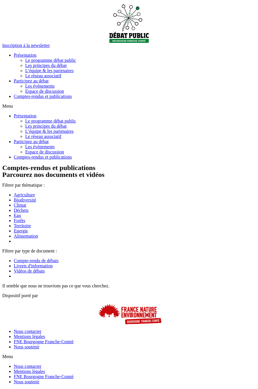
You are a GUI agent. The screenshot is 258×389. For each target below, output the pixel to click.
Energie (21, 230)
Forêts (19, 220)
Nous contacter (27, 331)
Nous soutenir (26, 346)
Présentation (25, 55)
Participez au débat (31, 80)
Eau (17, 215)
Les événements (40, 86)
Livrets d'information (33, 265)
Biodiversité (25, 200)
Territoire (22, 225)
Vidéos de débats (29, 270)
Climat (20, 205)
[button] (26, 45)
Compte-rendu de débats (36, 260)
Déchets (21, 210)
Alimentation (26, 236)
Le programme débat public (50, 60)
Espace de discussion (44, 91)
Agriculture (24, 194)
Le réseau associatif (43, 75)
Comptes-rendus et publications (43, 96)
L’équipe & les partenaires (49, 70)
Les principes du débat (46, 65)
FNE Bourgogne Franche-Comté (44, 341)
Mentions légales (29, 336)
